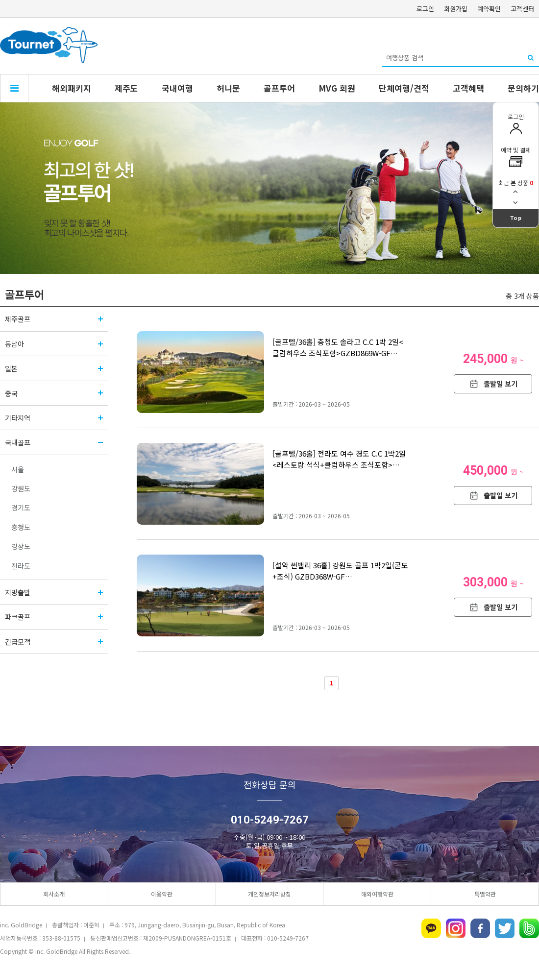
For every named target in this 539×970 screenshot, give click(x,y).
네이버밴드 (529, 928)
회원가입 (455, 8)
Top (516, 218)
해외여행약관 (377, 894)
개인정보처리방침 (269, 894)
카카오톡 (431, 928)
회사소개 (54, 894)
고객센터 (522, 8)
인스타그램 (456, 928)
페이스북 (480, 928)
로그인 (425, 8)
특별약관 (485, 894)
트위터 (504, 928)
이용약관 (161, 894)
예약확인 (489, 8)
